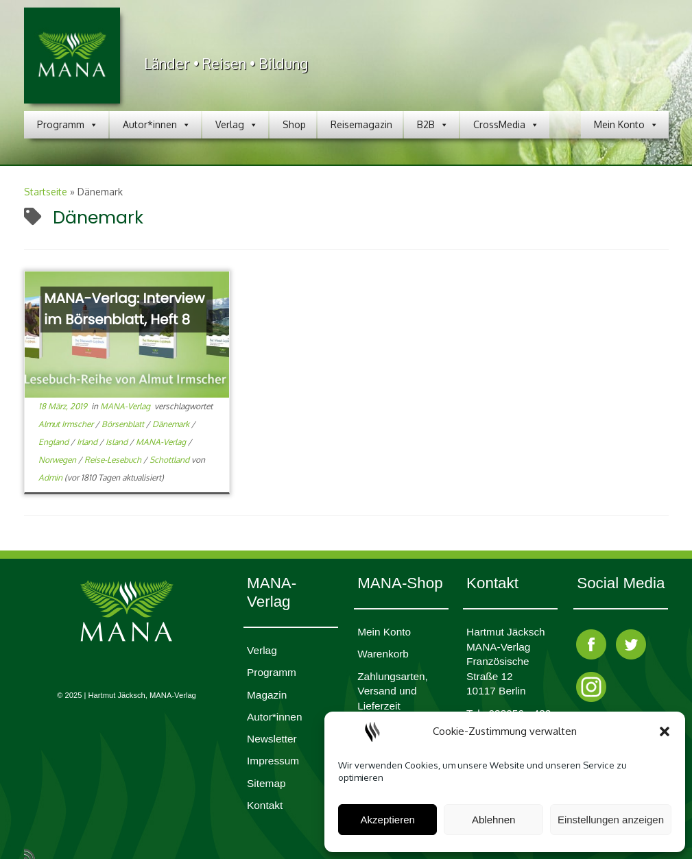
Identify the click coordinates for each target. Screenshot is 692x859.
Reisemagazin (361, 124)
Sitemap (266, 783)
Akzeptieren (388, 819)
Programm (67, 124)
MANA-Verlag (126, 406)
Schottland (170, 460)
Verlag (236, 124)
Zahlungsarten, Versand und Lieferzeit (392, 691)
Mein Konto (626, 124)
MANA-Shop (399, 583)
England (54, 442)
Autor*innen (157, 124)
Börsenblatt (124, 424)
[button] (664, 731)
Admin (50, 477)
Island (118, 442)
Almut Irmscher (66, 424)
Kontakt (265, 805)
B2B (433, 124)
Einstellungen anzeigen (611, 819)
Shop (294, 124)
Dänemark (171, 424)
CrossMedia (506, 124)
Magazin (267, 695)
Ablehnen (493, 819)
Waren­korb (383, 654)
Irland (88, 442)
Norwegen (58, 460)
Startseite (45, 191)
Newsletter (272, 739)
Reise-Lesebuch (113, 460)
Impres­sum (273, 760)
